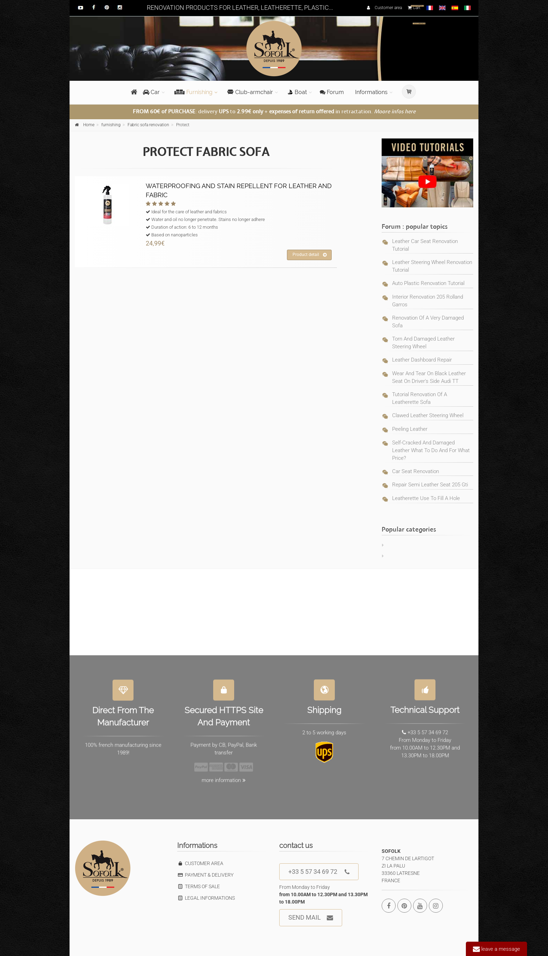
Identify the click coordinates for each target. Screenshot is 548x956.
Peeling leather (409, 429)
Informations (371, 92)
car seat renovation (415, 471)
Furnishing (193, 92)
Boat (297, 92)
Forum (332, 92)
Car (151, 92)
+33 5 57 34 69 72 (318, 872)
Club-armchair (250, 92)
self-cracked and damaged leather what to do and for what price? (431, 450)
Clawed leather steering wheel (427, 415)
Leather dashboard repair (422, 360)
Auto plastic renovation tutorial (428, 283)
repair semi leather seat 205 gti (430, 484)
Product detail (309, 255)
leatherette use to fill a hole (426, 498)
